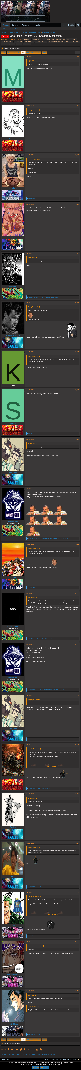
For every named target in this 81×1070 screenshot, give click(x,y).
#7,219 (77, 941)
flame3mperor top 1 (40, 41)
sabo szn (19, 44)
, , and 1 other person (48, 538)
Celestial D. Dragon (13, 336)
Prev (4, 52)
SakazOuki (13, 286)
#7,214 (77, 695)
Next (44, 52)
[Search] (78, 25)
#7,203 (77, 155)
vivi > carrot (26, 44)
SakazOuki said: (33, 356)
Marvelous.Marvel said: (35, 946)
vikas (13, 876)
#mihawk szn (26, 39)
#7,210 (77, 488)
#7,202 (77, 105)
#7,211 (77, 544)
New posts (4, 28)
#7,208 (77, 390)
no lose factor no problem (72, 41)
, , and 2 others (46, 690)
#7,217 (77, 843)
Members (38, 25)
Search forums (14, 28)
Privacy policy (67, 1059)
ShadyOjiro (13, 472)
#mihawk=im (46, 39)
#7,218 (77, 892)
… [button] (11, 52)
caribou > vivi (18, 41)
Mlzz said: (31, 995)
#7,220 (77, 991)
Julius (13, 925)
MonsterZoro (13, 522)
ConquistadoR (13, 626)
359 (15, 52)
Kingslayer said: (33, 700)
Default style (6, 1059)
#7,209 (77, 439)
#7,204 (77, 204)
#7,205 (77, 253)
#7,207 (77, 352)
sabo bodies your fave (8, 44)
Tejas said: (31, 61)
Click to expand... (52, 766)
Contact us (47, 1059)
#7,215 (77, 744)
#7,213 (77, 644)
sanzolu (13, 423)
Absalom (5, 39)
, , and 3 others (46, 639)
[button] (20, 25)
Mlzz (13, 89)
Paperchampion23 (13, 975)
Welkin (13, 827)
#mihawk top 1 (36, 39)
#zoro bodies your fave (58, 39)
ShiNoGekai (12, 577)
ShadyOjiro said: (33, 110)
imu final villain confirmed (55, 41)
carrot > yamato (28, 41)
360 (19, 52)
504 (39, 52)
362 (27, 52)
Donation (15, 25)
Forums (6, 25)
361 (23, 52)
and (39, 788)
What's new (26, 25)
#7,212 (77, 593)
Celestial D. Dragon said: (35, 159)
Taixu (13, 778)
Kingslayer (13, 188)
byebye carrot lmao (7, 41)
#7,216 (77, 794)
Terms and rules (57, 1059)
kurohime (13, 139)
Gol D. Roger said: (33, 1006)
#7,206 (77, 302)
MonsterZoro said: (33, 749)
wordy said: (31, 597)
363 (31, 52)
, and (43, 297)
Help (74, 1059)
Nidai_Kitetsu (13, 1024)
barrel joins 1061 (71, 39)
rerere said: (31, 258)
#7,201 (77, 56)
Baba (13, 237)
